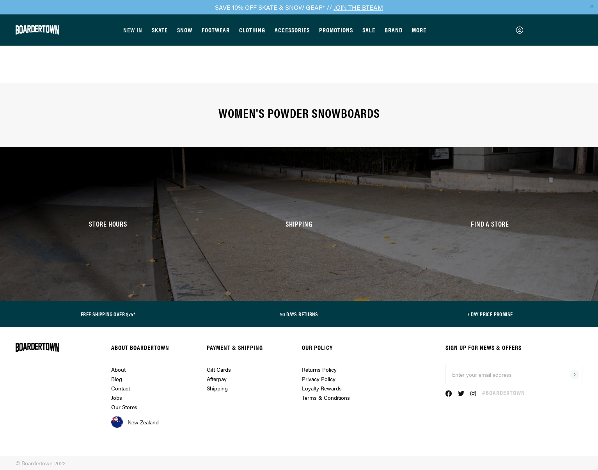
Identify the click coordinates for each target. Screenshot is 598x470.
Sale (368, 29)
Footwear (216, 29)
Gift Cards (219, 369)
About (118, 369)
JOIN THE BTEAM (358, 7)
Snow (184, 29)
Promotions (336, 29)
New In (132, 29)
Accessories (292, 29)
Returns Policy (319, 369)
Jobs (116, 397)
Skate (160, 29)
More (419, 29)
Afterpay (217, 379)
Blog (116, 379)
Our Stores (124, 407)
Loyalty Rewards (322, 388)
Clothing (252, 29)
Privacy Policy (318, 379)
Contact (120, 388)
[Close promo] (592, 6)
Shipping (217, 388)
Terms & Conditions (326, 397)
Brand (394, 29)
